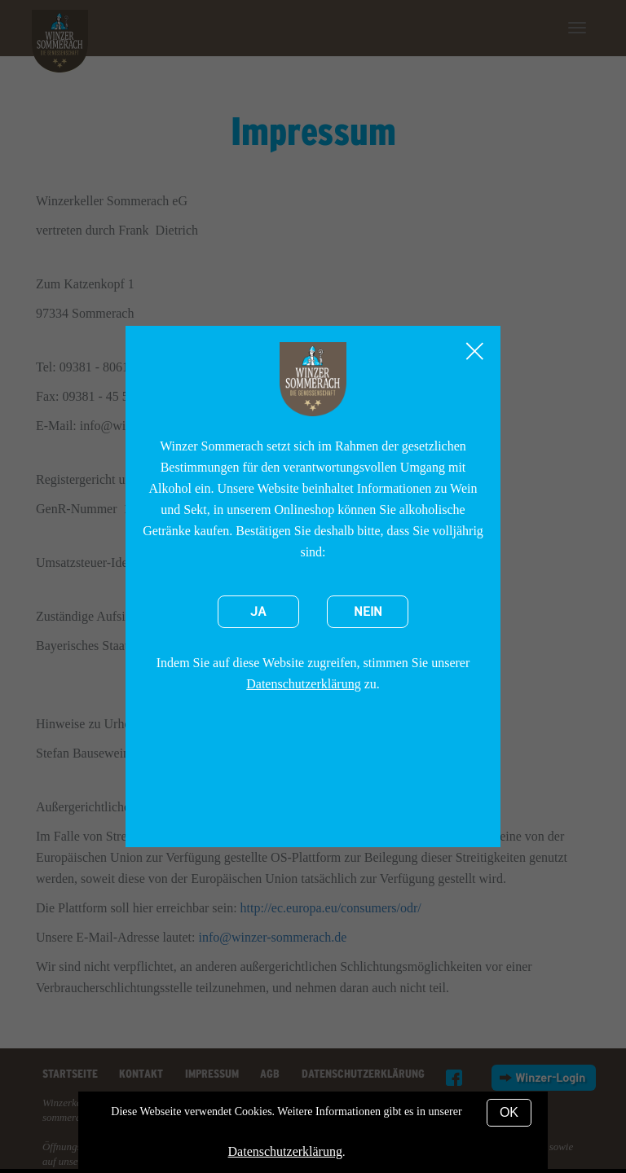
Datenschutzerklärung (303, 684)
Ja (258, 611)
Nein (368, 611)
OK (509, 1112)
